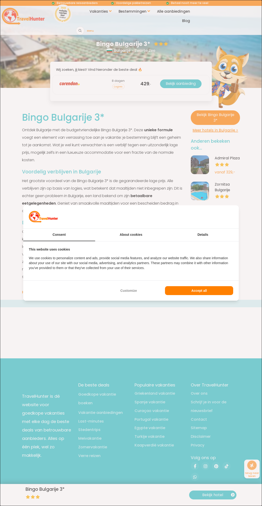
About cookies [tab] (131, 234)
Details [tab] (203, 234)
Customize (128, 290)
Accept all (199, 290)
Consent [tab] (59, 234)
